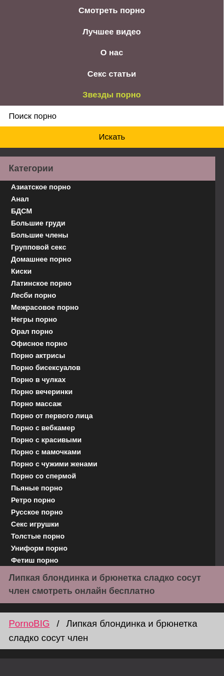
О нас (111, 52)
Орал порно (32, 331)
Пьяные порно (36, 488)
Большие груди (38, 223)
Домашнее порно (41, 259)
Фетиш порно (35, 560)
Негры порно (34, 319)
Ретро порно (33, 500)
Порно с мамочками (46, 452)
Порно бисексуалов (46, 367)
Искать (112, 136)
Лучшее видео (112, 31)
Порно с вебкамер (43, 428)
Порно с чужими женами (54, 464)
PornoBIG (29, 624)
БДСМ (21, 211)
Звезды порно (112, 94)
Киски (21, 271)
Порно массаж (36, 404)
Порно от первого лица (52, 416)
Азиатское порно (41, 187)
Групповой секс (38, 247)
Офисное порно (39, 343)
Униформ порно (39, 548)
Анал (20, 199)
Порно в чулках (38, 379)
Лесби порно (33, 295)
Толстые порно (38, 536)
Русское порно (37, 512)
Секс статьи (112, 73)
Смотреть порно (111, 10)
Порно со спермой (43, 476)
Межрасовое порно (45, 307)
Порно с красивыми (46, 440)
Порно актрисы (38, 355)
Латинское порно (41, 283)
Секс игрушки (35, 524)
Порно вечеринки (41, 392)
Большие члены (39, 235)
